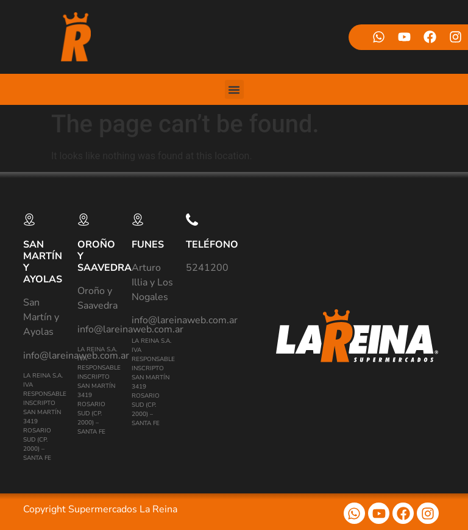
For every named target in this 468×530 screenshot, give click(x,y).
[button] (234, 89)
